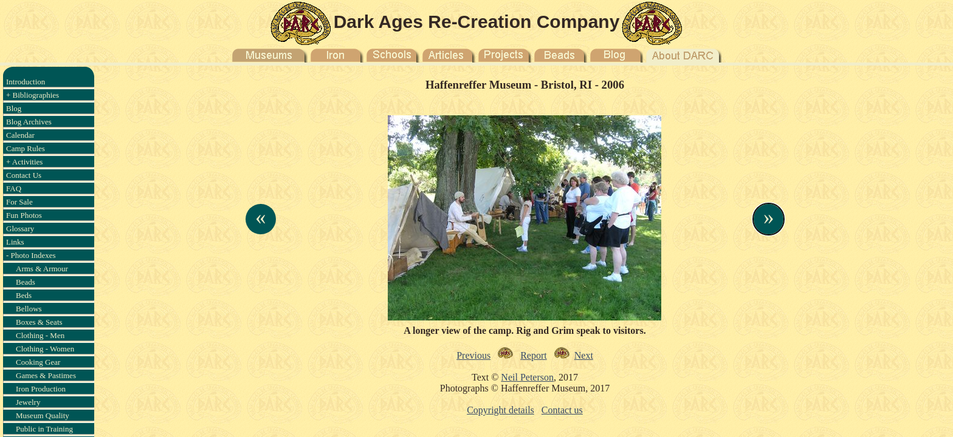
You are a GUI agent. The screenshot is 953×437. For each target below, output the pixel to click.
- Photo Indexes (31, 255)
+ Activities (24, 161)
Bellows (29, 308)
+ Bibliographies (32, 95)
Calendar (20, 135)
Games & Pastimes (46, 375)
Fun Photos (24, 215)
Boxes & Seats (39, 322)
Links (15, 241)
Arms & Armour (42, 268)
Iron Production (41, 388)
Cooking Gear (38, 362)
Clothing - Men (40, 335)
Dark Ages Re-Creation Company (477, 22)
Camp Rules (25, 148)
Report (533, 355)
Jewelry (28, 402)
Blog (13, 108)
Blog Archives (29, 121)
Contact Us (23, 175)
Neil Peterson (527, 377)
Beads (25, 281)
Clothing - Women (45, 348)
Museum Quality (42, 415)
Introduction (25, 81)
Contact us (562, 410)
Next (583, 355)
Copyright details (500, 410)
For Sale (19, 201)
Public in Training (44, 428)
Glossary (20, 228)
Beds (24, 295)
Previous (473, 355)
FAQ (13, 188)
